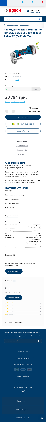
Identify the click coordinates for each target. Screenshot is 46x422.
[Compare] (21, 3)
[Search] (39, 19)
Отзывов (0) (22, 154)
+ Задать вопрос (14, 271)
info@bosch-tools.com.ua (23, 364)
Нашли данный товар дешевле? (15, 102)
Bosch (17, 80)
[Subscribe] (39, 341)
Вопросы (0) (22, 150)
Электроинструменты (12, 25)
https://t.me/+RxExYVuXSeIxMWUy (23, 392)
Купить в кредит (23, 124)
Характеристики (22, 146)
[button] (36, 10)
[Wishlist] (31, 3)
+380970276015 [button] (23, 351)
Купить (36, 89)
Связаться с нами (23, 358)
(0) (11, 77)
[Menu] (3, 3)
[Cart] (41, 3)
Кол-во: (8, 108)
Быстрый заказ (23, 131)
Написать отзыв (13, 298)
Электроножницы (24, 25)
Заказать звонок (35, 12)
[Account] (12, 3)
